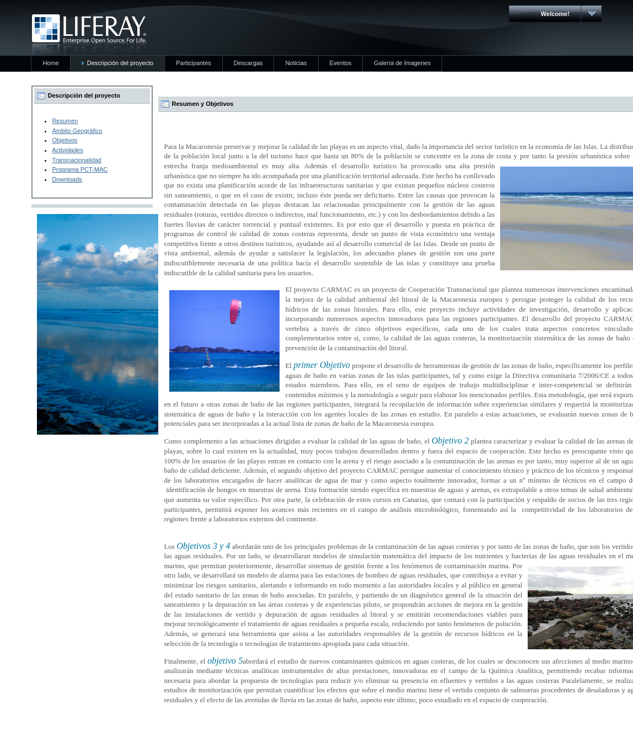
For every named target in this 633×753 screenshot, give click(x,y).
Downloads (67, 179)
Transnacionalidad (76, 160)
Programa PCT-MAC (80, 169)
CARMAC (89, 35)
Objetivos (64, 140)
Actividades (67, 150)
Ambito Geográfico (77, 130)
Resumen (65, 121)
